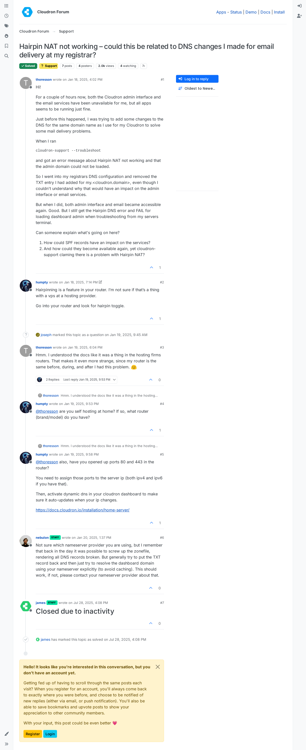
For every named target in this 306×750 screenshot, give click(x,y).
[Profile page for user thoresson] (26, 83)
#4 (162, 404)
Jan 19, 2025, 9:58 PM (81, 454)
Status (236, 12)
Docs (265, 12)
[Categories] (6, 6)
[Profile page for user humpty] (26, 286)
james (41, 603)
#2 (162, 282)
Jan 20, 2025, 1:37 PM (94, 537)
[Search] (6, 56)
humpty (42, 282)
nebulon (42, 537)
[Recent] (6, 16)
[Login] (299, 6)
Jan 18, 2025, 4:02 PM (85, 79)
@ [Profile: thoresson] (47, 411)
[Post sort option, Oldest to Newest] (197, 88)
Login (50, 734)
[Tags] (6, 26)
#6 (162, 537)
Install (279, 12)
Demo (251, 12)
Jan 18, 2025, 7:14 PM (81, 282)
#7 (162, 603)
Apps (221, 12)
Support (48, 66)
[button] (6, 734)
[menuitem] (299, 6)
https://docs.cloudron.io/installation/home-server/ (83, 509)
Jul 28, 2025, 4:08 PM (91, 603)
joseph (46, 335)
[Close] (158, 667)
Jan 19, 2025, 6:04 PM (85, 347)
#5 (162, 454)
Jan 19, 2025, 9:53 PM (81, 404)
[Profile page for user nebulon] (26, 541)
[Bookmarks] (6, 46)
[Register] (299, 16)
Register (33, 734)
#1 (162, 79)
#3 (162, 347)
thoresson (44, 79)
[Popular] (6, 36)
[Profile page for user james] (26, 606)
